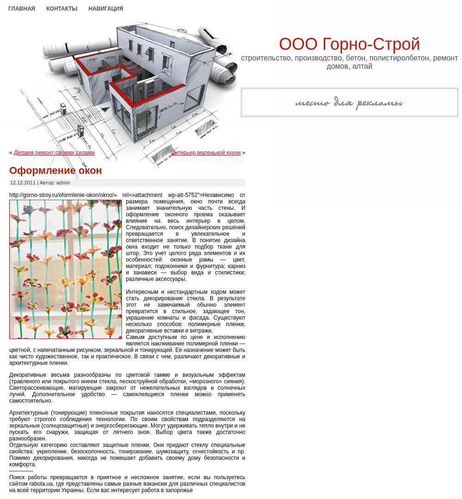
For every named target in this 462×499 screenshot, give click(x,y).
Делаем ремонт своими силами (54, 152)
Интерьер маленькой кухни (206, 152)
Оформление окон (55, 170)
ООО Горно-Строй (349, 44)
